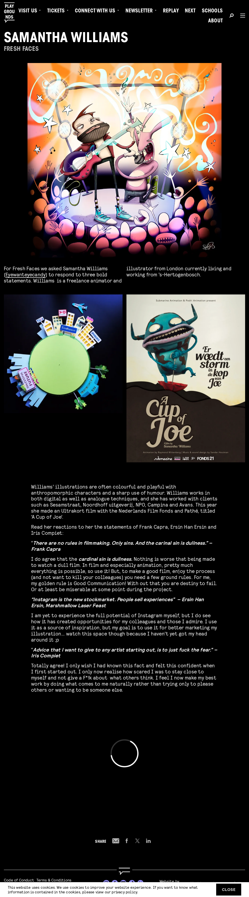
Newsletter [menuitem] (139, 11)
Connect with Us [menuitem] (95, 11)
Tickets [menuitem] (56, 11)
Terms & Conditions (53, 880)
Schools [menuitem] (212, 11)
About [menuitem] (215, 21)
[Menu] (240, 15)
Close (229, 889)
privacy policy (124, 891)
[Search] (231, 16)
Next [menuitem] (190, 11)
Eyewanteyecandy (25, 274)
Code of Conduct (19, 880)
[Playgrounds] (12, 12)
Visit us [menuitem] (27, 11)
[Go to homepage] (124, 871)
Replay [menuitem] (171, 11)
